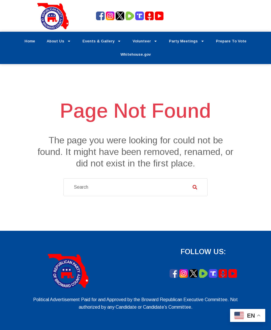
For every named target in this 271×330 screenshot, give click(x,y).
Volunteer (145, 41)
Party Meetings (186, 41)
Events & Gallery (101, 41)
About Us (59, 41)
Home (30, 41)
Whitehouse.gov (136, 54)
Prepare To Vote (231, 41)
